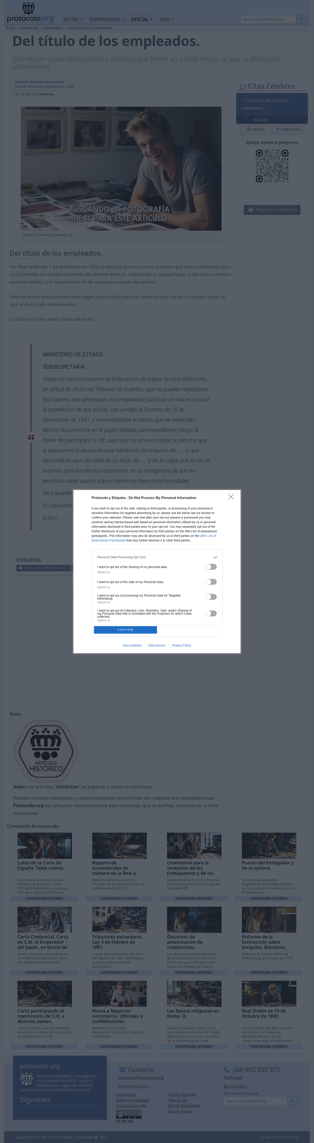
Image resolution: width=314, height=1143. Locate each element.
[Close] (232, 498)
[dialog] (157, 572)
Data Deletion (132, 645)
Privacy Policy (181, 645)
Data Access (156, 645)
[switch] (211, 567)
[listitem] (157, 557)
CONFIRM (125, 629)
